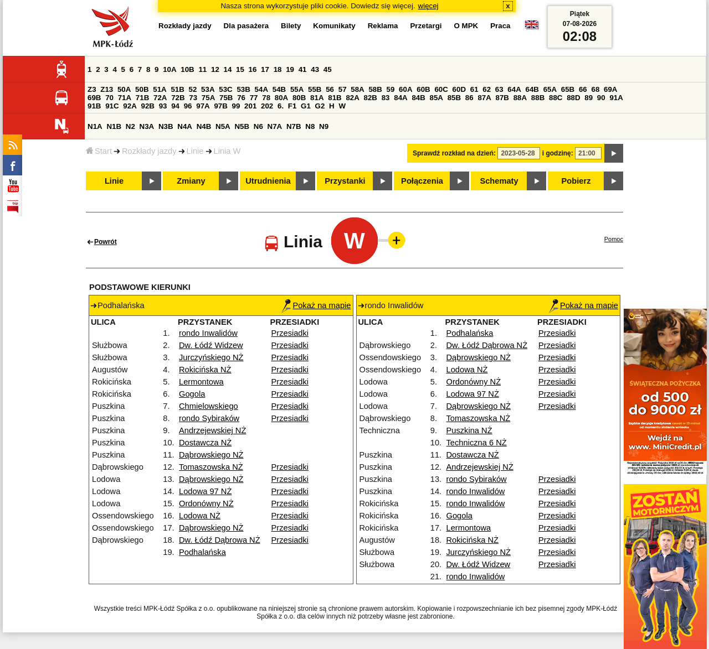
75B (226, 98)
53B (243, 89)
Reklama (383, 26)
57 (342, 89)
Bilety (291, 26)
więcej (428, 6)
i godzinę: (557, 153)
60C (441, 89)
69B (94, 98)
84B (418, 98)
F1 (292, 106)
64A (514, 89)
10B (187, 69)
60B (423, 89)
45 (327, 69)
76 (241, 98)
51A (159, 89)
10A (169, 69)
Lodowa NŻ (199, 515)
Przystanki (345, 180)
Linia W (227, 151)
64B (531, 89)
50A (124, 89)
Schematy (499, 180)
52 (193, 89)
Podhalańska (202, 552)
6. (281, 106)
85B (454, 98)
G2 (320, 106)
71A (124, 98)
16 (253, 69)
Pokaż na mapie (316, 305)
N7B (293, 126)
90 (601, 98)
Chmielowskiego (208, 406)
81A (316, 98)
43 (315, 69)
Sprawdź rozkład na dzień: (454, 153)
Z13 (106, 89)
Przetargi (425, 26)
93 (163, 106)
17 (265, 69)
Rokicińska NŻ (205, 369)
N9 (323, 126)
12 (215, 69)
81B (334, 98)
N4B (204, 126)
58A (357, 89)
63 (499, 89)
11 (202, 69)
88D (573, 98)
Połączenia (422, 180)
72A (160, 98)
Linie (195, 151)
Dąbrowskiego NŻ (211, 454)
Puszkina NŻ (469, 430)
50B (141, 89)
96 (188, 106)
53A (207, 89)
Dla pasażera (246, 26)
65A (550, 89)
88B (537, 98)
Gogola (192, 394)
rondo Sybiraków (209, 418)
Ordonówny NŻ (206, 503)
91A (616, 98)
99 (236, 106)
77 (254, 98)
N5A (222, 126)
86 (469, 98)
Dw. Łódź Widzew (211, 345)
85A (436, 98)
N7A (275, 126)
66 (583, 89)
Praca (500, 26)
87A (484, 98)
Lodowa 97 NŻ (205, 491)
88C (555, 98)
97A (202, 106)
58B (375, 89)
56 (330, 89)
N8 (310, 126)
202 (267, 106)
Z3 (92, 89)
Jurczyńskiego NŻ (211, 357)
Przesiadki (290, 333)
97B (220, 106)
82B (370, 98)
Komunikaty (334, 26)
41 (303, 69)
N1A (95, 126)
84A (400, 98)
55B (314, 89)
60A (405, 89)
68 (595, 89)
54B (279, 89)
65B (567, 89)
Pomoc (613, 239)
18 (278, 69)
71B (142, 98)
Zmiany (191, 180)
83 (386, 98)
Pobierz (576, 180)
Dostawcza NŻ (205, 442)
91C (112, 106)
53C (225, 89)
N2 (130, 126)
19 (290, 69)
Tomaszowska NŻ (211, 467)
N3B (165, 126)
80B (299, 98)
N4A (184, 126)
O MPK (466, 26)
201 (250, 106)
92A (129, 106)
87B (502, 98)
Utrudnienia (267, 180)
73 (193, 98)
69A (610, 89)
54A (261, 89)
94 (175, 106)
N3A (147, 126)
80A (281, 98)
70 (109, 98)
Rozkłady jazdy (149, 151)
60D (459, 89)
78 (266, 98)
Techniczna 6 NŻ (476, 442)
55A (297, 89)
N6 (258, 126)
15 (240, 69)
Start (99, 151)
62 (486, 89)
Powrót (105, 242)
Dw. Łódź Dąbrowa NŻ (219, 540)
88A (520, 98)
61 (474, 89)
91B (94, 106)
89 (588, 98)
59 (391, 89)
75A (208, 98)
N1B (113, 126)
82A (352, 98)
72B (177, 98)
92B (147, 106)
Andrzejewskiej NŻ (212, 430)
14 (228, 69)
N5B (241, 126)
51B (177, 89)
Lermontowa (201, 381)
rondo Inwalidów (208, 333)
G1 (306, 106)
